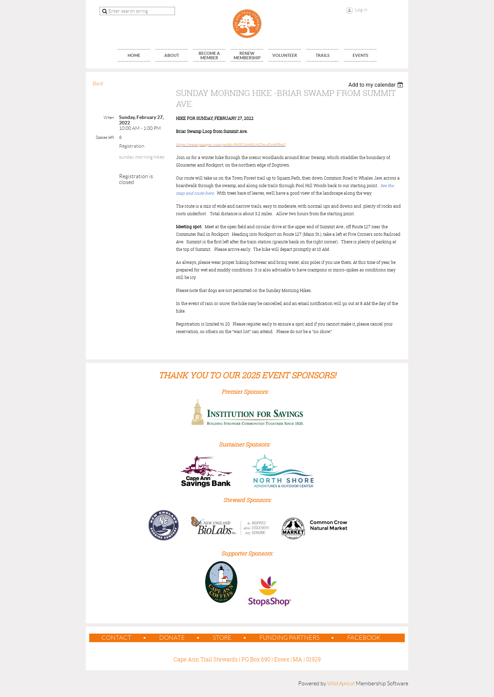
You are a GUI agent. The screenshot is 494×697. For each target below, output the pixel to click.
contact (116, 637)
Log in (361, 9)
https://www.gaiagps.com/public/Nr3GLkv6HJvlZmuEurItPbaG (230, 144)
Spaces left (105, 137)
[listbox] (376, 85)
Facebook (363, 637)
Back (98, 84)
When (109, 117)
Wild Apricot (341, 684)
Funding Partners (289, 637)
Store (222, 637)
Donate (172, 637)
